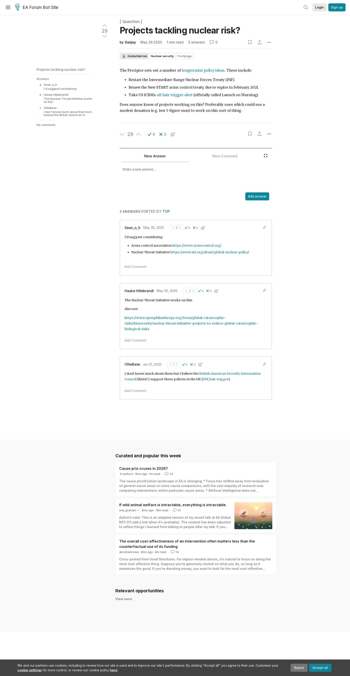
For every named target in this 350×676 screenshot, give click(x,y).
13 (176, 510)
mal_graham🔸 (129, 510)
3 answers (196, 42)
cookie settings (29, 670)
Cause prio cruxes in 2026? (143, 468)
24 (168, 474)
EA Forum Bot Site (36, 7)
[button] (151, 134)
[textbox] (191, 177)
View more (123, 599)
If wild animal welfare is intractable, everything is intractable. (173, 505)
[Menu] (8, 7)
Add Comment (135, 266)
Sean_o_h (132, 228)
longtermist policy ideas (203, 70)
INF (205, 379)
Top (166, 211)
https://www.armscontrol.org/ (197, 245)
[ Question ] (131, 21)
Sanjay (130, 42)
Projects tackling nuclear (180, 30)
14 (174, 552)
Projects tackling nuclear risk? (61, 69)
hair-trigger (218, 379)
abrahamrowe (129, 552)
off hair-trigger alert (175, 95)
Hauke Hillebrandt (139, 291)
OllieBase (132, 364)
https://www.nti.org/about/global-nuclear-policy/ (210, 252)
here (113, 670)
